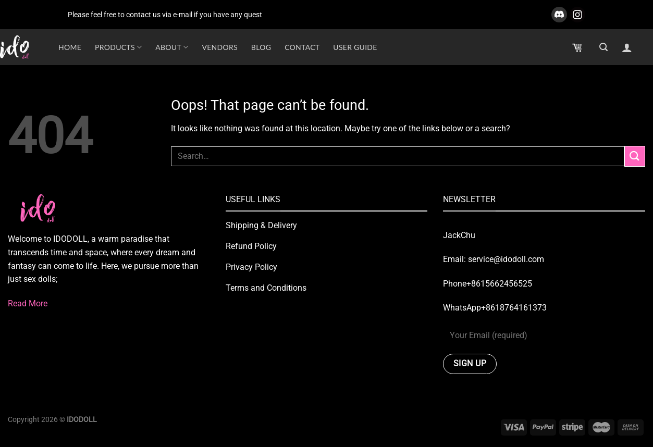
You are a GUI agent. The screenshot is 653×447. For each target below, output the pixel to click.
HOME (69, 47)
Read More (27, 303)
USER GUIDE (355, 47)
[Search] (603, 47)
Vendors (219, 47)
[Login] (627, 47)
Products (118, 47)
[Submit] (634, 156)
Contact (302, 47)
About (171, 47)
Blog (261, 47)
